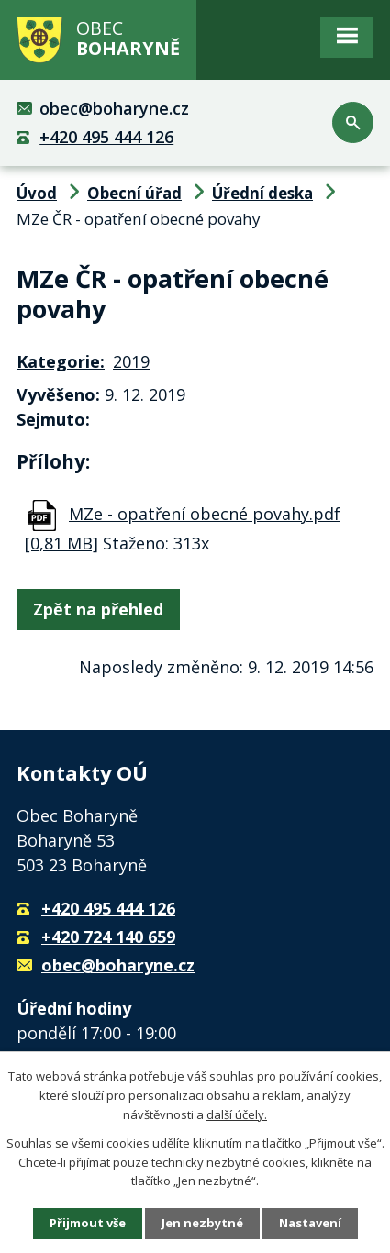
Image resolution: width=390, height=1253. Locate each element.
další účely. (236, 1114)
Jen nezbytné (202, 1222)
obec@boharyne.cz (114, 108)
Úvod (37, 193)
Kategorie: (61, 361)
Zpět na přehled (98, 609)
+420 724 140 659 (108, 937)
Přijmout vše (88, 1222)
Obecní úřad (134, 193)
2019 (131, 361)
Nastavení (310, 1222)
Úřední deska (262, 193)
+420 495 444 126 (106, 137)
